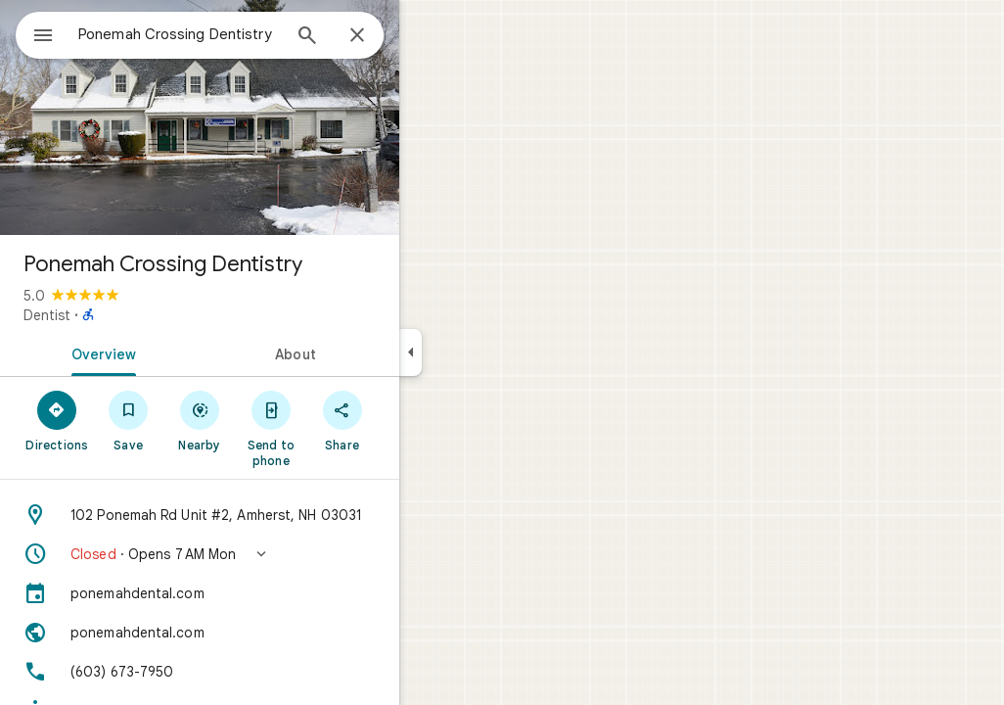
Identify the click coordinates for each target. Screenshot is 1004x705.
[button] (270, 554)
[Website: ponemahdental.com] (270, 632)
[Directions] (127, 420)
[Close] (427, 36)
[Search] (377, 37)
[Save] (199, 420)
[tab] (170, 352)
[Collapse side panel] (481, 352)
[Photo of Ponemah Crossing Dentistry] (270, 117)
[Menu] (35, 33)
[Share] (412, 420)
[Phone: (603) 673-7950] (270, 671)
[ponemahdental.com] (270, 593)
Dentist (117, 315)
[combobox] (230, 34)
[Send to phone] (341, 428)
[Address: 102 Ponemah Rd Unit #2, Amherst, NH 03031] (270, 515)
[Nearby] (270, 420)
